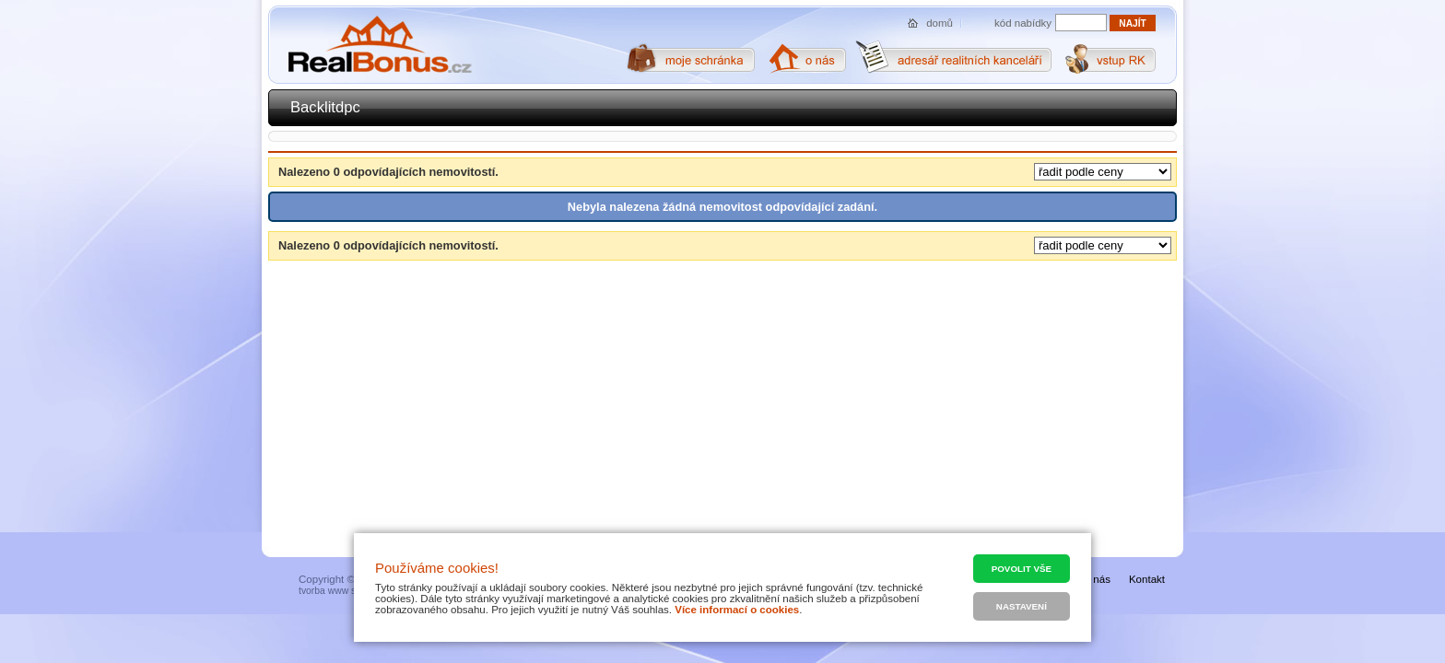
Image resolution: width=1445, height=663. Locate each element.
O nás (1096, 579)
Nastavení (1021, 606)
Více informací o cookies (737, 609)
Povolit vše (1021, 569)
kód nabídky (1022, 23)
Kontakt (1147, 579)
